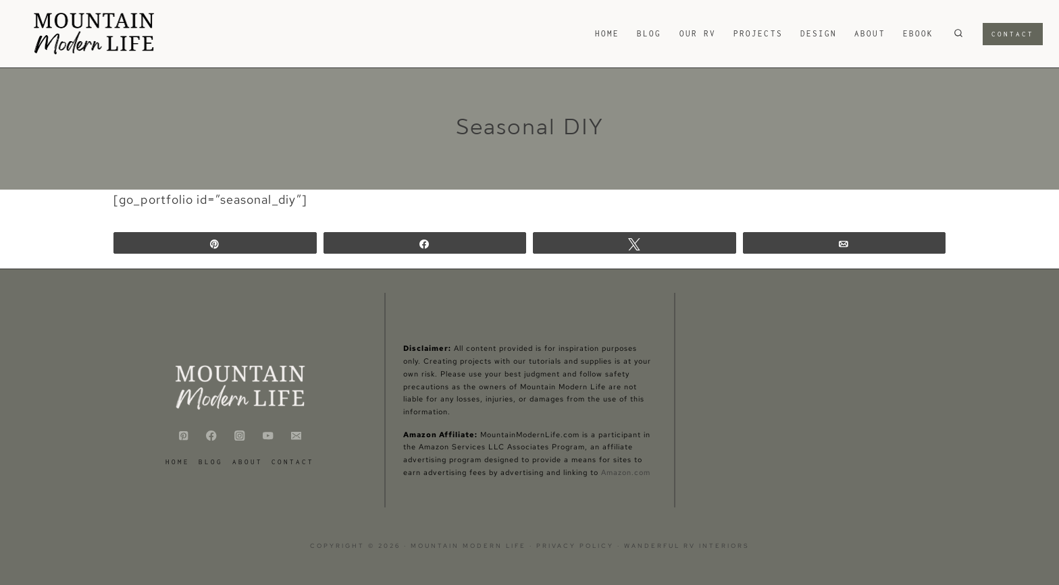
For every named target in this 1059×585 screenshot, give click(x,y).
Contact (1012, 34)
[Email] (296, 435)
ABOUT (869, 33)
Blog (649, 33)
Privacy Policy (576, 546)
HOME (607, 33)
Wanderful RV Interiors (687, 546)
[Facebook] (211, 435)
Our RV (697, 33)
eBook (918, 33)
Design (818, 33)
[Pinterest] (183, 435)
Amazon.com (625, 472)
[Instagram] (240, 435)
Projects (758, 33)
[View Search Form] (958, 33)
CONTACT (293, 462)
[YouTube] (267, 435)
